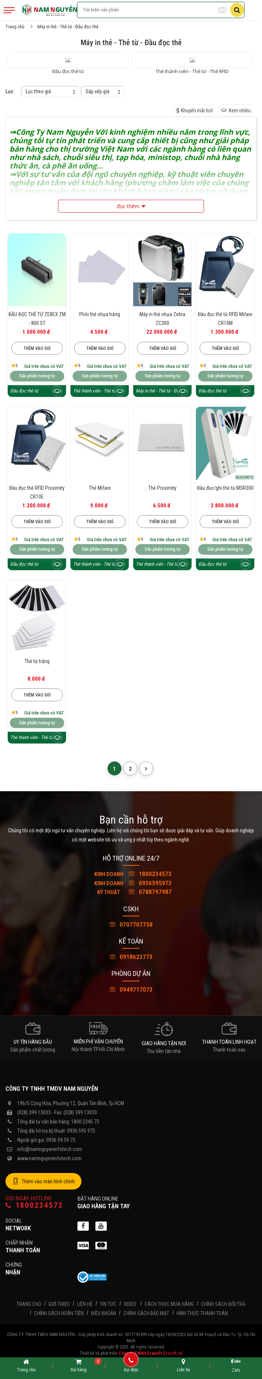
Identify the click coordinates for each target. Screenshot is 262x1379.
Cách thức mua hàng (169, 1304)
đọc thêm (128, 206)
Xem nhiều (236, 110)
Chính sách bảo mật (146, 1313)
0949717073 (131, 989)
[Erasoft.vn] (173, 1353)
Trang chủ (15, 26)
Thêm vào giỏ (37, 348)
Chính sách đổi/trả (223, 1304)
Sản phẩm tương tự (37, 376)
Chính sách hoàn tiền (59, 1313)
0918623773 (131, 956)
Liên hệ (84, 1304)
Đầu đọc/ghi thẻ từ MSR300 (225, 488)
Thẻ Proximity (162, 488)
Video (130, 1304)
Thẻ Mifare (100, 488)
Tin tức (108, 1304)
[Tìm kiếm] (237, 10)
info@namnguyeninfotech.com (49, 1149)
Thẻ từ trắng (37, 661)
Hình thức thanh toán (202, 1313)
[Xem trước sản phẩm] (57, 391)
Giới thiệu (59, 1304)
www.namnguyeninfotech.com (49, 1158)
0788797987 (131, 891)
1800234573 (131, 873)
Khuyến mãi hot (194, 110)
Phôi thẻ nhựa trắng (99, 314)
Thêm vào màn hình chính (43, 1181)
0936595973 (131, 883)
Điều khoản (103, 1313)
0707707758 (131, 924)
